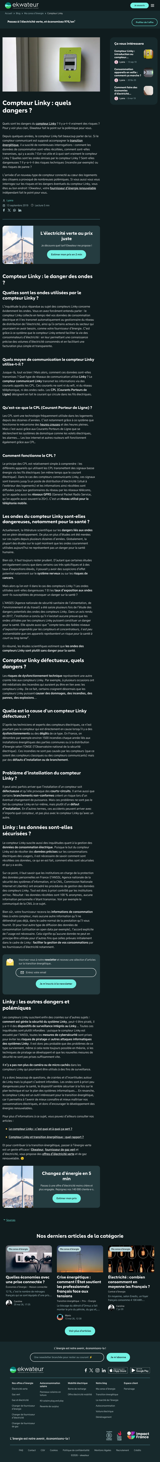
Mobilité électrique (78, 1383)
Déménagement (104, 1417)
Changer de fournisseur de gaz (23, 1425)
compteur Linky (46, 123)
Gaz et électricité (20, 1400)
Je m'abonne (118, 1357)
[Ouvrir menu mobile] (152, 5)
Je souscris (139, 5)
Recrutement (122, 1450)
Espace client (131, 1383)
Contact (32, 1450)
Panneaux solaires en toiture (50, 1393)
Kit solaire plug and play (51, 1401)
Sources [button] (8, 1220)
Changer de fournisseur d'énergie (23, 1407)
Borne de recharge (77, 1389)
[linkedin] (104, 1370)
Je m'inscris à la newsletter (56, 983)
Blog (18, 13)
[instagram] (97, 1370)
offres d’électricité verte (58, 1154)
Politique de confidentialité (76, 1450)
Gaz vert (16, 1395)
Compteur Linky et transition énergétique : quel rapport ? (46, 1137)
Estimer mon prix (67, 1198)
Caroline (18, 1301)
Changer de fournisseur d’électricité (23, 1416)
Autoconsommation (105, 1406)
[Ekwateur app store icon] (118, 1370)
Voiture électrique (104, 1411)
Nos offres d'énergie (22, 1383)
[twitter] (91, 1370)
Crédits (137, 1450)
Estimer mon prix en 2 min (66, 254)
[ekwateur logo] (22, 5)
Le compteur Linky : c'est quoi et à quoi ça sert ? (40, 1129)
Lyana (10, 200)
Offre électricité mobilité (80, 1395)
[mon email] (67, 1357)
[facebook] (86, 1370)
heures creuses (50, 424)
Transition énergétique (107, 1395)
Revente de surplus (49, 1406)
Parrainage (129, 1389)
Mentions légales (102, 1450)
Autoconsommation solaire (50, 1385)
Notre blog (101, 1383)
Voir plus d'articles (80, 1330)
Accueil (8, 13)
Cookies (54, 1450)
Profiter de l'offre (144, 22)
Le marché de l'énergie (107, 1400)
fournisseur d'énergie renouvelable (73, 188)
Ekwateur (37, 1149)
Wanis (68, 1316)
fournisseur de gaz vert (60, 1149)
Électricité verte (20, 1389)
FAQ (21, 1450)
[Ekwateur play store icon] (140, 1370)
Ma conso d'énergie (33, 13)
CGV (43, 1450)
